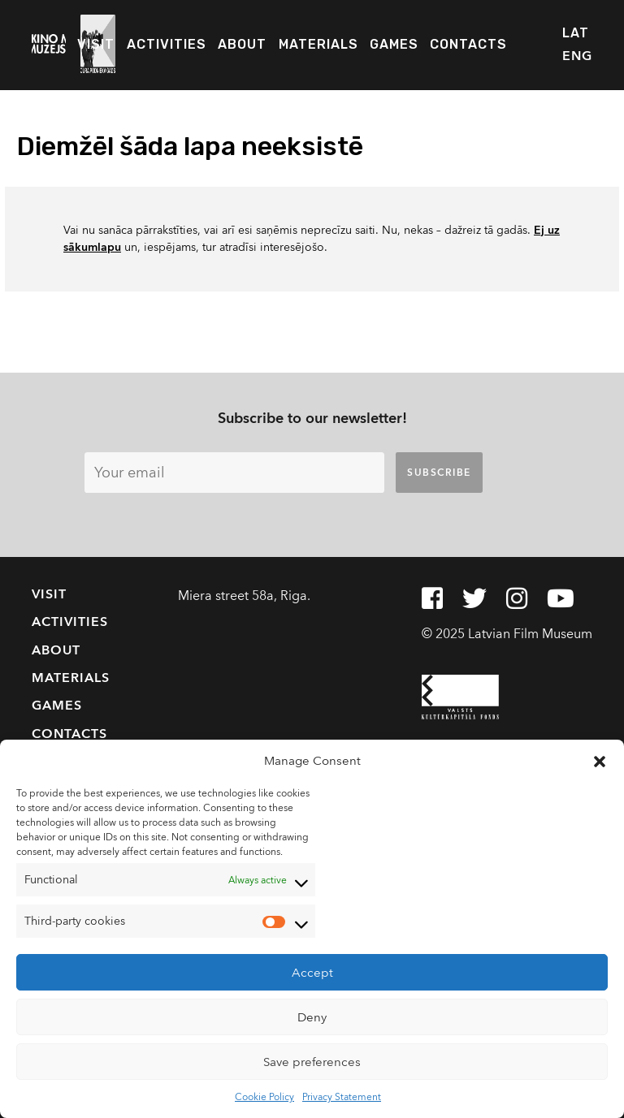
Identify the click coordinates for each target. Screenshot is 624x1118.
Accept (312, 973)
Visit (96, 44)
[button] (600, 761)
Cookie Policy (264, 1096)
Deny (312, 1017)
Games (394, 44)
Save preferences (312, 1062)
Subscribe (439, 472)
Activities (166, 44)
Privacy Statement (341, 1096)
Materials (318, 44)
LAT (575, 33)
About (242, 44)
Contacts (468, 44)
